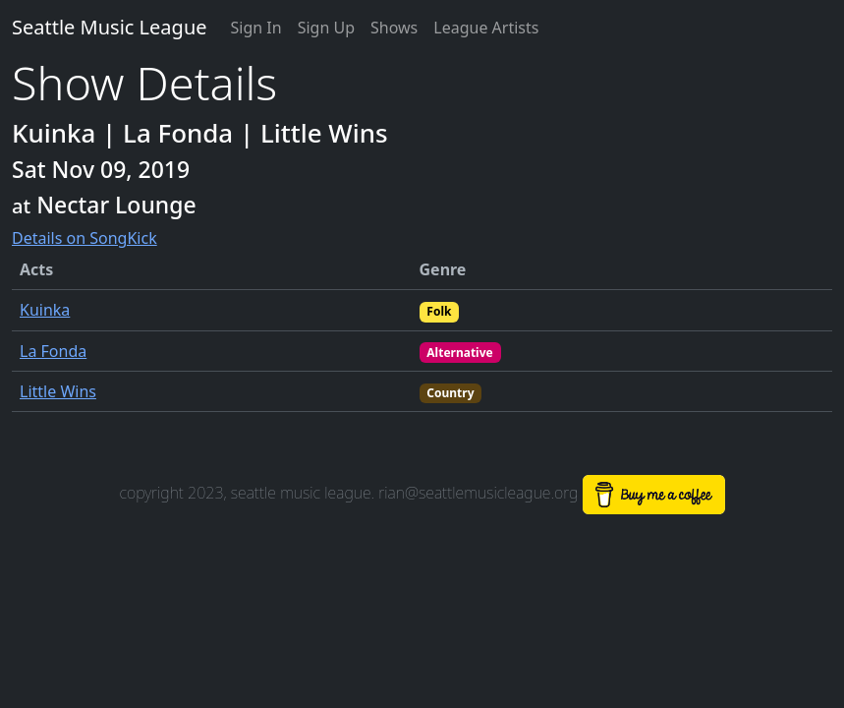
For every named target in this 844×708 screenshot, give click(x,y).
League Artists (485, 27)
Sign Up (326, 27)
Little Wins (58, 391)
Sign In (256, 27)
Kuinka (45, 310)
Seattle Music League (109, 27)
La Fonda (53, 351)
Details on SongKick (84, 238)
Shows (394, 27)
